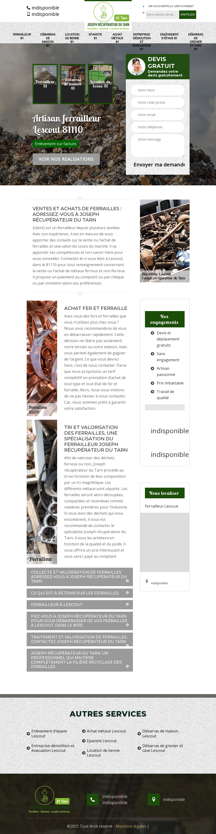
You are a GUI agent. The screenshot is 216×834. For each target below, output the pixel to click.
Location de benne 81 (72, 38)
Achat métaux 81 (117, 38)
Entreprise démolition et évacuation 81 (142, 42)
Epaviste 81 (95, 36)
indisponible (43, 8)
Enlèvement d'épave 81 (169, 36)
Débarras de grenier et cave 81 (195, 42)
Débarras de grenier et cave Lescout (160, 748)
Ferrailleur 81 (22, 36)
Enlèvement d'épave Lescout (47, 734)
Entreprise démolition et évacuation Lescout (50, 748)
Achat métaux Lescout (104, 731)
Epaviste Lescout (99, 740)
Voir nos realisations (66, 159)
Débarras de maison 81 (47, 40)
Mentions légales (131, 826)
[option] (45, 84)
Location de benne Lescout (101, 753)
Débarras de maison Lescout (158, 734)
